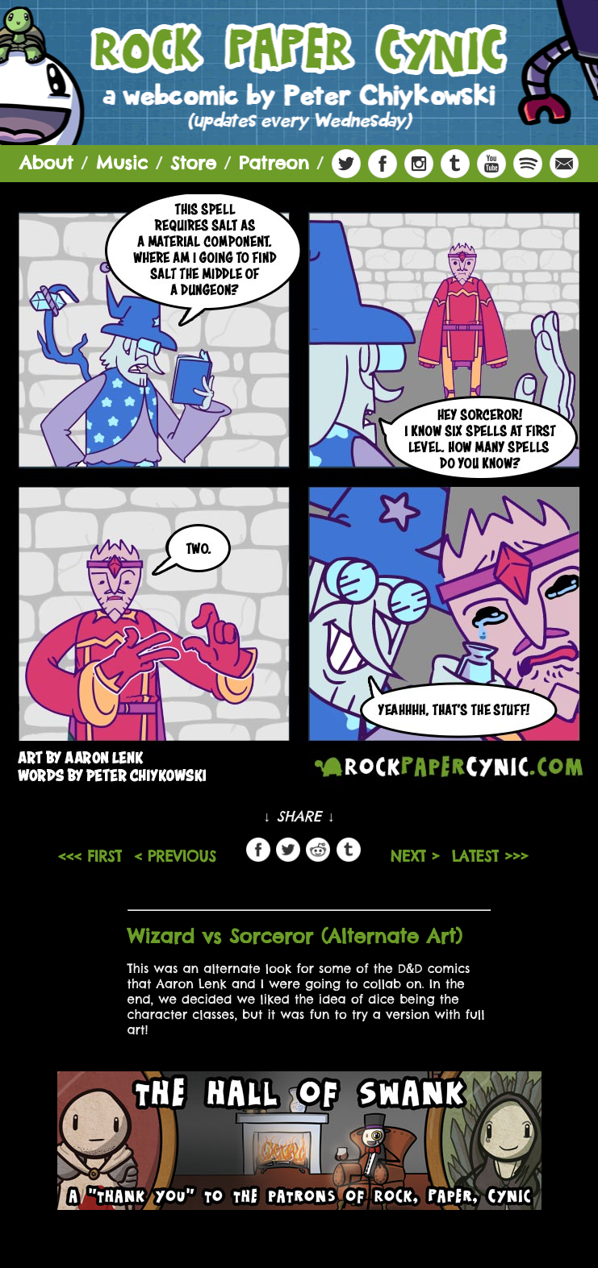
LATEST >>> (490, 856)
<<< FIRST (89, 856)
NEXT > (415, 856)
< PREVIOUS (175, 856)
